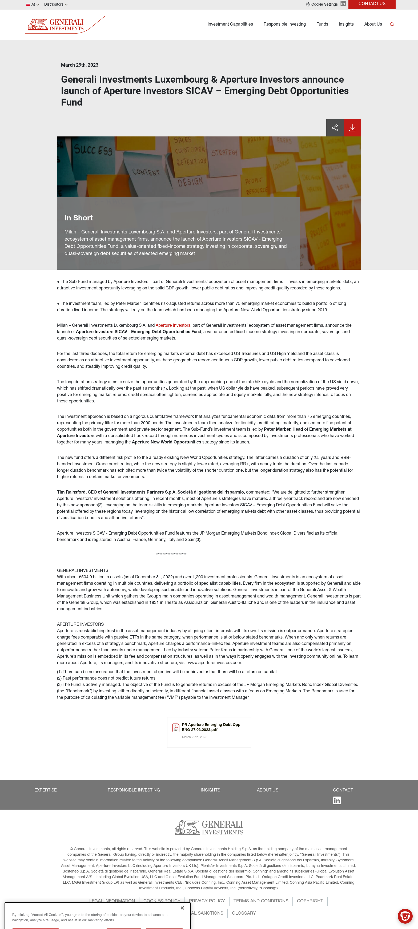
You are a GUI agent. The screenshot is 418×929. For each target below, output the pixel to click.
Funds (322, 25)
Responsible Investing (285, 25)
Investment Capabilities (230, 25)
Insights (346, 25)
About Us (373, 25)
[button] (322, 5)
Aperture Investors (173, 326)
